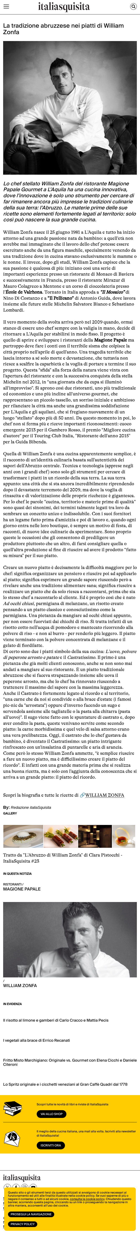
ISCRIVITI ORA (51, 1145)
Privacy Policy (23, 1224)
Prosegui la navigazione (31, 1214)
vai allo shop (51, 1114)
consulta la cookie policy (87, 1199)
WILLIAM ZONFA (104, 795)
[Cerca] (133, 6)
